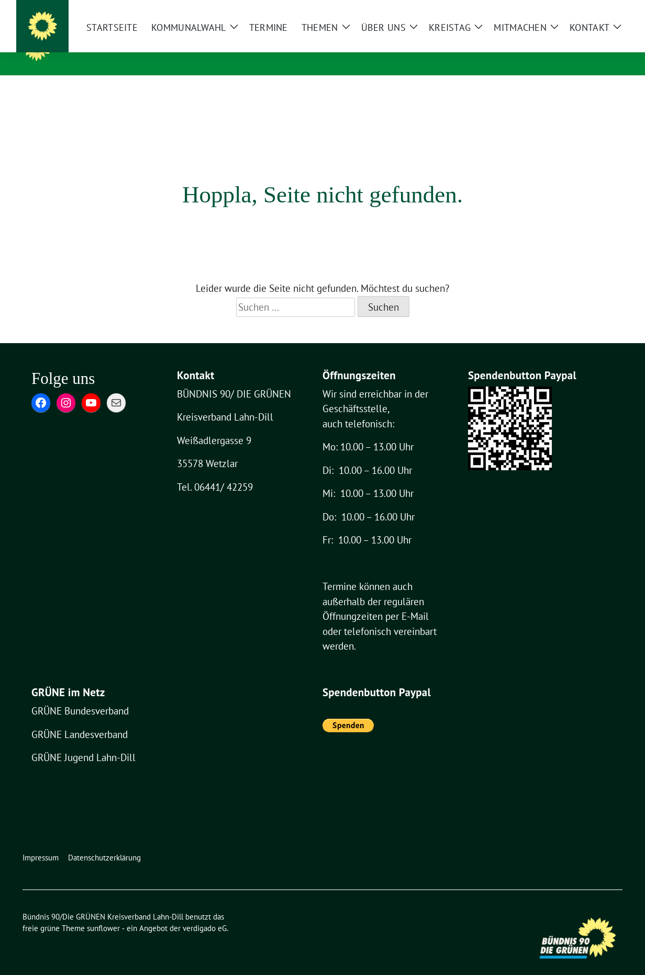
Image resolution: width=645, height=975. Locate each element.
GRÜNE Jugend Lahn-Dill (83, 741)
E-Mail (415, 600)
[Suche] (589, 9)
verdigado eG (205, 912)
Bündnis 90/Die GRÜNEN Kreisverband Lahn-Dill (239, 46)
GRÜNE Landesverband (79, 718)
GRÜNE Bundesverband (80, 694)
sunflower (103, 912)
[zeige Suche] (604, 9)
